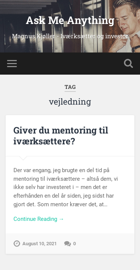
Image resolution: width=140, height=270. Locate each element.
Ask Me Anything (70, 20)
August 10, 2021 (39, 243)
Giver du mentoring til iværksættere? (60, 135)
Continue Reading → (38, 219)
